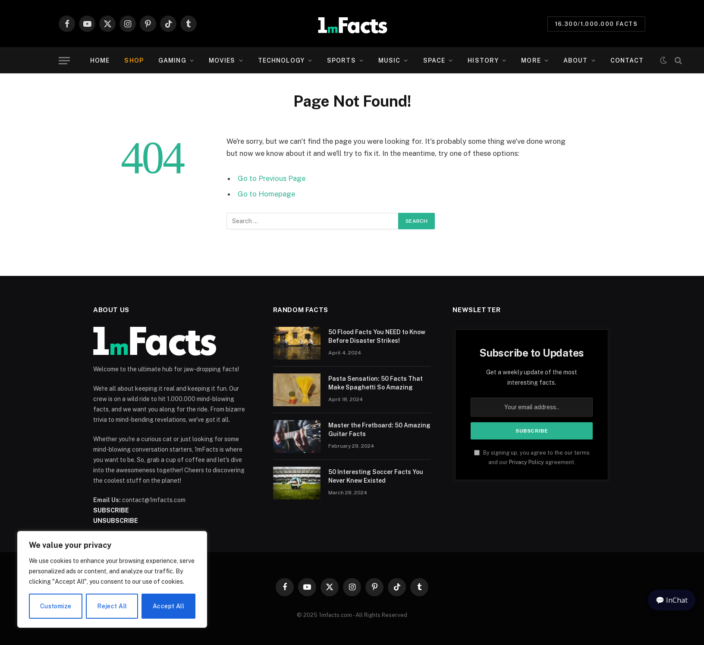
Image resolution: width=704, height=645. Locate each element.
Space (434, 60)
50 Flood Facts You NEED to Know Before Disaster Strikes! (376, 336)
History (483, 60)
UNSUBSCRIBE (115, 520)
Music (389, 60)
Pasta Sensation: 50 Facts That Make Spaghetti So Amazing (375, 383)
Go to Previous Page (271, 178)
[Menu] (64, 60)
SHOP (133, 60)
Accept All (168, 606)
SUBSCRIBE (111, 510)
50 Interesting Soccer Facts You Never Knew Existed (375, 476)
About (575, 60)
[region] (112, 579)
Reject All (112, 606)
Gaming (172, 60)
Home (100, 60)
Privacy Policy (526, 462)
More (531, 60)
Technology (281, 60)
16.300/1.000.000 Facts (596, 24)
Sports (341, 60)
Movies (222, 60)
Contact (627, 60)
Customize (56, 606)
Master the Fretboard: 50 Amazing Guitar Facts (379, 429)
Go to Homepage (266, 194)
